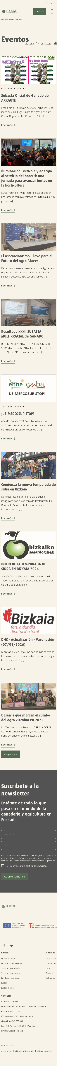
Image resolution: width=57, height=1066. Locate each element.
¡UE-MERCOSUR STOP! (17, 414)
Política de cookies (43, 1051)
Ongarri (49, 973)
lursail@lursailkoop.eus (12, 1030)
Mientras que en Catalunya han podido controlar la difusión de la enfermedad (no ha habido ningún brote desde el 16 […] (28, 656)
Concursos (51, 963)
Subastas (50, 978)
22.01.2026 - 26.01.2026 (12, 406)
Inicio (3, 19)
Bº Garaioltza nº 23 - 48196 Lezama (17, 1016)
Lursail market (7, 987)
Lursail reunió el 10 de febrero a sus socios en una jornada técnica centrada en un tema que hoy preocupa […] (28, 197)
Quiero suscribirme (14, 876)
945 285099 (9, 1001)
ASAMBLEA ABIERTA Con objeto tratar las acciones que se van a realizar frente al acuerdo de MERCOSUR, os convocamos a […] (27, 425)
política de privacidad (36, 865)
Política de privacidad (23, 1051)
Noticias (10, 19)
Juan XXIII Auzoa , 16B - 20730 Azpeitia (18, 1026)
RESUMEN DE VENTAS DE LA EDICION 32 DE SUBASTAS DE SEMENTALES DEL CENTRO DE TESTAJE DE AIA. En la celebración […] (26, 348)
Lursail (4, 982)
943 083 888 (12, 1021)
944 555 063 (10, 1011)
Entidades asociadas (11, 978)
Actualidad (51, 958)
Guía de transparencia (11, 963)
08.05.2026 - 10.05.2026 (12, 88)
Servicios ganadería (10, 968)
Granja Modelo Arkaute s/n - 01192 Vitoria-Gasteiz (24, 1006)
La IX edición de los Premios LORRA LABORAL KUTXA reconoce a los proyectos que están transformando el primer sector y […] (26, 731)
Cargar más (10, 754)
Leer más (8, 125)
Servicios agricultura (10, 973)
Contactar (39, 11)
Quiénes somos (8, 958)
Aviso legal (6, 1051)
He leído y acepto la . (26, 865)
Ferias (49, 968)
